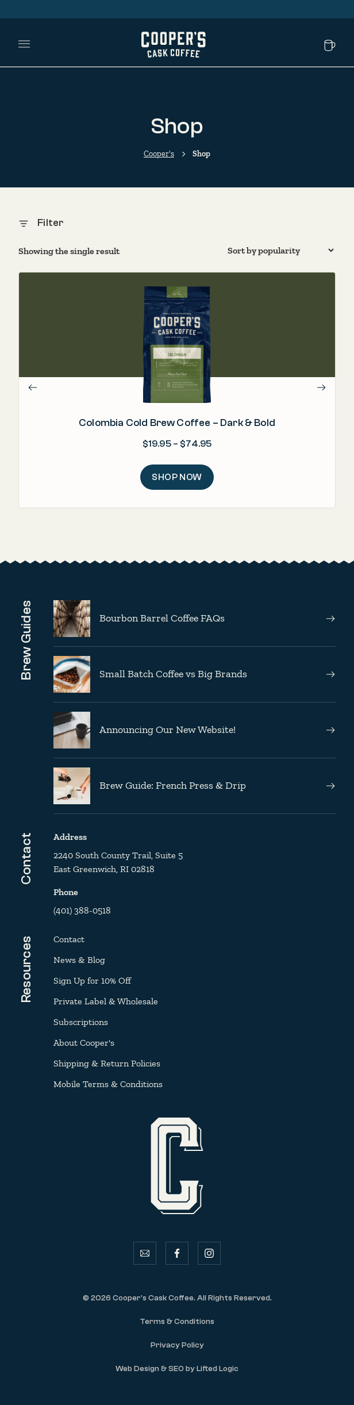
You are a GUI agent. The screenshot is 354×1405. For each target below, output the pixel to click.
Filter (40, 223)
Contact (68, 939)
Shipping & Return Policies (106, 1063)
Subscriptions (80, 1021)
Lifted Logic (217, 1368)
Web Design (137, 1368)
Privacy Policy (177, 1345)
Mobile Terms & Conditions (108, 1083)
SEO (176, 1368)
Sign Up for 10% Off (92, 980)
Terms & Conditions (177, 1321)
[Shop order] (280, 250)
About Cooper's (83, 1042)
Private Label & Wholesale (105, 1001)
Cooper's (159, 154)
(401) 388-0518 (82, 910)
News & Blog (79, 959)
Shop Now (177, 477)
